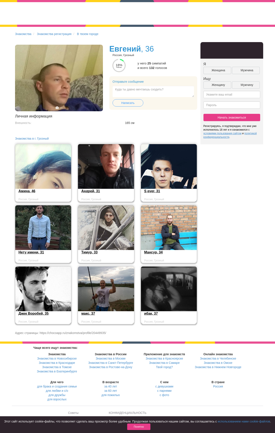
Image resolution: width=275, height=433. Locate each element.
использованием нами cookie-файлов (244, 421)
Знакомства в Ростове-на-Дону (110, 367)
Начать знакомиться (232, 117)
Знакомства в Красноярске (164, 358)
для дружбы (57, 395)
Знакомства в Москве (110, 358)
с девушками (164, 386)
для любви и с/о (57, 390)
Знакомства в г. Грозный (32, 138)
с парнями (164, 390)
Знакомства (23, 34)
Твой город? (164, 367)
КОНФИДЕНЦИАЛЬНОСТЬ (127, 413)
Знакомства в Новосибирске (57, 358)
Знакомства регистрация (54, 34)
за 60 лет (110, 390)
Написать (127, 103)
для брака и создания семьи (57, 386)
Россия (218, 386)
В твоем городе (87, 34)
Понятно (139, 426)
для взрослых (56, 399)
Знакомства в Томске (57, 367)
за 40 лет (110, 386)
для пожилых (110, 395)
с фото (164, 395)
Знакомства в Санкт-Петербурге (110, 362)
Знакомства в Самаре (164, 362)
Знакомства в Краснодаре (57, 362)
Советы (73, 413)
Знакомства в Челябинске (218, 358)
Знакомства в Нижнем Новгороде (218, 367)
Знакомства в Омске (218, 362)
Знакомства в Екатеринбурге (57, 371)
